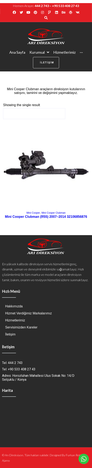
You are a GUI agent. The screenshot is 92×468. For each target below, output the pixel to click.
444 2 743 (42, 6)
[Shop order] (34, 113)
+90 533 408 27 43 (65, 6)
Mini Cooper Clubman (53, 212)
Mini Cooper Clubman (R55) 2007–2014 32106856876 (46, 216)
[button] (46, 62)
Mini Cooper (33, 212)
